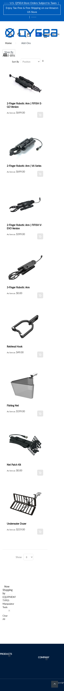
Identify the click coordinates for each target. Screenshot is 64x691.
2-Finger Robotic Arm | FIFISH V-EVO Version (24, 226)
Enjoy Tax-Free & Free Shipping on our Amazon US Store (32, 9)
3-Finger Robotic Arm (18, 287)
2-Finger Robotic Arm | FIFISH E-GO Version (24, 105)
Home (8, 43)
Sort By (15, 61)
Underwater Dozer (16, 523)
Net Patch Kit (14, 464)
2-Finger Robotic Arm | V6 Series (24, 165)
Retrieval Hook (14, 346)
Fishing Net (13, 405)
